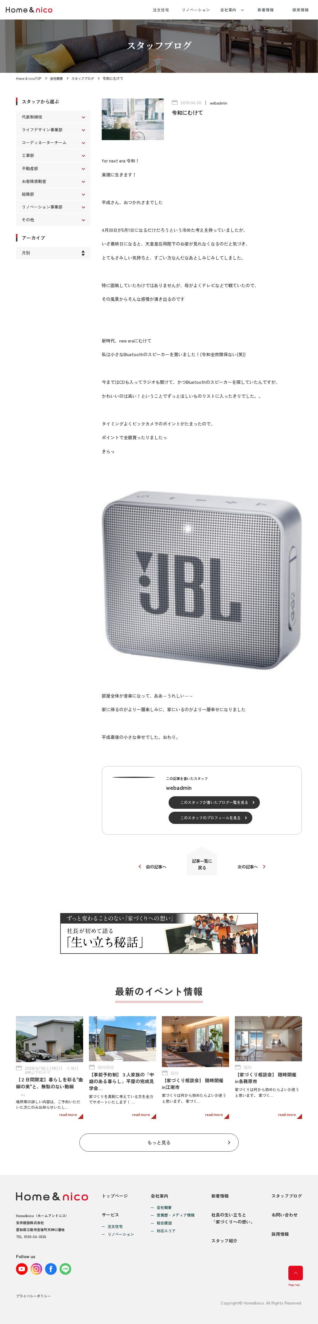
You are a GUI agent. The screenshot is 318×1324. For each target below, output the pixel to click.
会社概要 (57, 78)
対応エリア (166, 1227)
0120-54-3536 (35, 1232)
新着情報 (266, 10)
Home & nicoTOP (29, 78)
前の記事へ (155, 867)
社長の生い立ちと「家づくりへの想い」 (233, 1216)
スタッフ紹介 (224, 1241)
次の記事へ (249, 867)
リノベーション (196, 10)
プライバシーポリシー (33, 1295)
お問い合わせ (284, 1213)
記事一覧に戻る (202, 864)
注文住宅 (161, 10)
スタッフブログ (85, 78)
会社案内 (228, 10)
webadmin (219, 103)
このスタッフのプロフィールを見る (210, 817)
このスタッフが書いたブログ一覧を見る (214, 802)
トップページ (115, 1192)
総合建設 (164, 1219)
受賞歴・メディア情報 (175, 1211)
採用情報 (300, 10)
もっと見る (159, 1138)
